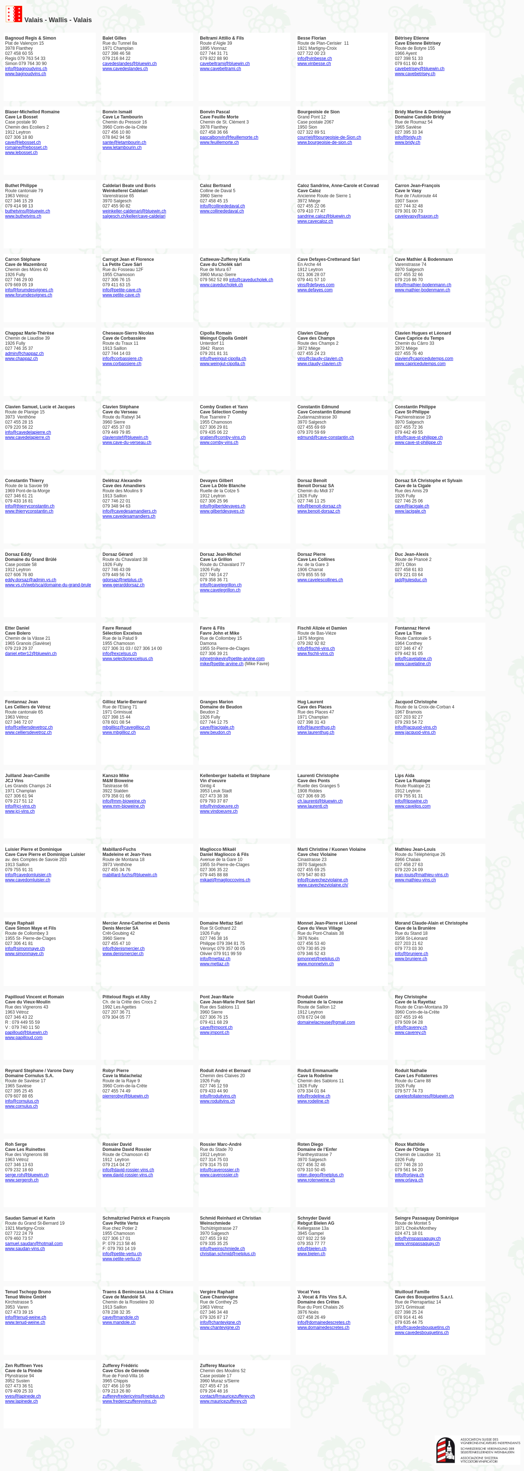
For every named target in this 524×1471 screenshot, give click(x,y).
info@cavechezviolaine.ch (322, 879)
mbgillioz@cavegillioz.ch (126, 727)
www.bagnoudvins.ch (25, 73)
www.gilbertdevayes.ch (222, 511)
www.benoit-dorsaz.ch (318, 511)
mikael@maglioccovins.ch (225, 879)
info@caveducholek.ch (251, 279)
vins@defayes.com (315, 284)
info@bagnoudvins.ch (26, 68)
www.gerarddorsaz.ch (123, 584)
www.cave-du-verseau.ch (127, 442)
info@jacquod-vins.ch (416, 727)
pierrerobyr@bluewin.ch (126, 1096)
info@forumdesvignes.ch (29, 289)
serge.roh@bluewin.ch (27, 1174)
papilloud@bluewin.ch (26, 1032)
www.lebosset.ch (21, 152)
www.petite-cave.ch (121, 295)
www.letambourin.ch (122, 147)
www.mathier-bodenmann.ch (422, 289)
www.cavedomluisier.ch (27, 879)
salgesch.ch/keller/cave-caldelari (134, 216)
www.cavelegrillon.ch (220, 590)
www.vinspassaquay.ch (417, 1243)
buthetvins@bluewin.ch (27, 211)
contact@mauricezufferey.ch (227, 1396)
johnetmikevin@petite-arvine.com (232, 658)
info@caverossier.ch (219, 1169)
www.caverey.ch (410, 1032)
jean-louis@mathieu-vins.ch (422, 874)
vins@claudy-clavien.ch (320, 358)
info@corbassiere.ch (123, 358)
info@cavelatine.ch (413, 658)
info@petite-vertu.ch (122, 1253)
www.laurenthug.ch (315, 732)
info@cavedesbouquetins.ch (422, 1327)
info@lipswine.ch (411, 801)
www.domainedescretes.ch (323, 1327)
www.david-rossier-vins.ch (128, 1174)
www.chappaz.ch (21, 358)
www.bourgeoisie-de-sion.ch (324, 142)
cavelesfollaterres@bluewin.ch (424, 1096)
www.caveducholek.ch (221, 284)
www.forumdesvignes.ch (28, 295)
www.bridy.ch (407, 142)
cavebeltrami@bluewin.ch (225, 63)
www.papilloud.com (24, 1037)
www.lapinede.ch (21, 1401)
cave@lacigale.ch (412, 506)
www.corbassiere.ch (122, 363)
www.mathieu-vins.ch (415, 879)
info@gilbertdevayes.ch (223, 506)
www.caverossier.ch (219, 1174)
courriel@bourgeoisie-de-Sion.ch (329, 137)
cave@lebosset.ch (23, 142)
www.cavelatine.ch (413, 663)
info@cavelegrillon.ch (221, 584)
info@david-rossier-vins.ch (128, 1169)
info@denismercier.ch (124, 948)
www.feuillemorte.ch (219, 142)
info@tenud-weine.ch (25, 1317)
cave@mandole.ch (121, 1317)
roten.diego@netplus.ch (320, 1174)
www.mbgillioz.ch (119, 732)
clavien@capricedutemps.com (424, 358)
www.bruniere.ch (411, 958)
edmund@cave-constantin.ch (325, 437)
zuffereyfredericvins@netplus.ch (134, 1396)
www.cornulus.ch (21, 1106)
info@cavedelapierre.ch (28, 432)
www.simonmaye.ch (24, 953)
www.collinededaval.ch (222, 211)
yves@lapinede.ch (23, 1396)
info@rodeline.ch (313, 1096)
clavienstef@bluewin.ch (125, 437)
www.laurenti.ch (312, 806)
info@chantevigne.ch (220, 1322)
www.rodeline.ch (313, 1101)
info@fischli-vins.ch (316, 648)
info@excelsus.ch (120, 653)
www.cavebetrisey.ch (415, 73)
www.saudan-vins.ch (25, 1248)
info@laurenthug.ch (316, 727)
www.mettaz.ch (215, 963)
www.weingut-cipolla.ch (222, 363)
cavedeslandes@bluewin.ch (130, 63)
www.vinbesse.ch (314, 63)
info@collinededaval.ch (222, 206)
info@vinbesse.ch (314, 58)
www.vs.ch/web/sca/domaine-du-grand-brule (48, 584)
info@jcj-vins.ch (20, 806)
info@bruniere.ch (411, 953)
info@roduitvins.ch (218, 1096)
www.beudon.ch (215, 732)
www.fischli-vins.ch (315, 653)
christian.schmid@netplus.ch (228, 1253)
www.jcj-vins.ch (20, 811)
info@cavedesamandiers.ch (129, 511)
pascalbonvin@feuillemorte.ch (229, 137)
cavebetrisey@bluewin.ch (419, 68)
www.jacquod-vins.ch (415, 732)
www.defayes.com (315, 289)
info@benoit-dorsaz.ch (319, 506)
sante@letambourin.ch (124, 142)
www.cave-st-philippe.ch (418, 442)
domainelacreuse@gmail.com (326, 1022)
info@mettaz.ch (215, 958)
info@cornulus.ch (22, 1101)
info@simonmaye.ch (25, 948)
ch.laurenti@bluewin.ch (319, 801)
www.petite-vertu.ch (122, 1258)
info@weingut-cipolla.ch (223, 358)
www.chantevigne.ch (220, 1327)
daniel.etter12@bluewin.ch (31, 653)
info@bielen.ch (311, 1248)
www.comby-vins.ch (219, 442)
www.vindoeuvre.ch (219, 811)
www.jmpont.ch (215, 1032)
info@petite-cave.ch (122, 289)
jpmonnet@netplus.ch (318, 958)
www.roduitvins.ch (217, 1101)
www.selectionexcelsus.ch (128, 658)
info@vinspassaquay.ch (418, 1238)
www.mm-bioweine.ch (124, 806)
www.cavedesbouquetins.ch (422, 1332)
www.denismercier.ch (123, 953)
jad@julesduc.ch (411, 579)
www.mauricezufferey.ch (223, 1401)
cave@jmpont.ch (216, 1027)
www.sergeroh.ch (22, 1180)
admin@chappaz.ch (24, 353)
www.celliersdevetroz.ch (28, 732)
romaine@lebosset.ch (26, 147)
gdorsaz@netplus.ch (123, 579)
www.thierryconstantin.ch (29, 511)
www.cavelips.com (412, 806)
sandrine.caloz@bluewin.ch (323, 216)
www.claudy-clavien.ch (319, 363)
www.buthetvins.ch (23, 216)
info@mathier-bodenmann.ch (423, 284)
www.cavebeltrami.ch (220, 68)
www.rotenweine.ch (316, 1180)
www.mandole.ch (119, 1322)
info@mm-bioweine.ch (124, 801)
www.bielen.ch (311, 1253)
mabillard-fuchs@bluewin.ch (130, 874)
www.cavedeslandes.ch (125, 68)
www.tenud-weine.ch (25, 1322)
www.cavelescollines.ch (320, 579)
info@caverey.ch (411, 1027)
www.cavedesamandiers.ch (129, 516)
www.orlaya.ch (409, 1180)
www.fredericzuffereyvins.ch (130, 1401)
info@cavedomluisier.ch (28, 874)
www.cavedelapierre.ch (27, 437)
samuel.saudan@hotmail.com (34, 1243)
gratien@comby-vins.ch (223, 437)
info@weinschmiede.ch (222, 1248)
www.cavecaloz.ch (315, 221)
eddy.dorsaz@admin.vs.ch (30, 579)
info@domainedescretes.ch (323, 1322)
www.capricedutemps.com (420, 363)
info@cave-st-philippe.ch (419, 437)
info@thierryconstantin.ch (30, 506)
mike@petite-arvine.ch (222, 663)
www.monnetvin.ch (315, 963)
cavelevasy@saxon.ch (416, 216)
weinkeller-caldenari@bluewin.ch (134, 211)
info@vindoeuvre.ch (219, 806)
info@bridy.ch (408, 137)
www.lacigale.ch (410, 511)
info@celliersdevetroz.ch (29, 727)
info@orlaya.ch (409, 1174)
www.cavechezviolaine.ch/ (322, 885)
